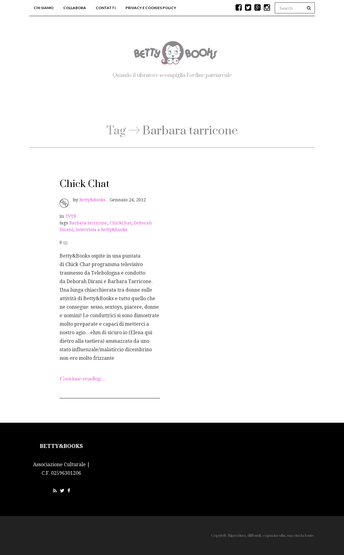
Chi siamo (43, 7)
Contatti (106, 7)
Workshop (207, 105)
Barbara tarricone (88, 222)
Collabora (74, 7)
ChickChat (120, 222)
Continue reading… (82, 379)
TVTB (70, 216)
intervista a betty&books (101, 229)
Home (131, 105)
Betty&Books (92, 199)
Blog (166, 105)
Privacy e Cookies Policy (151, 7)
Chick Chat (84, 184)
